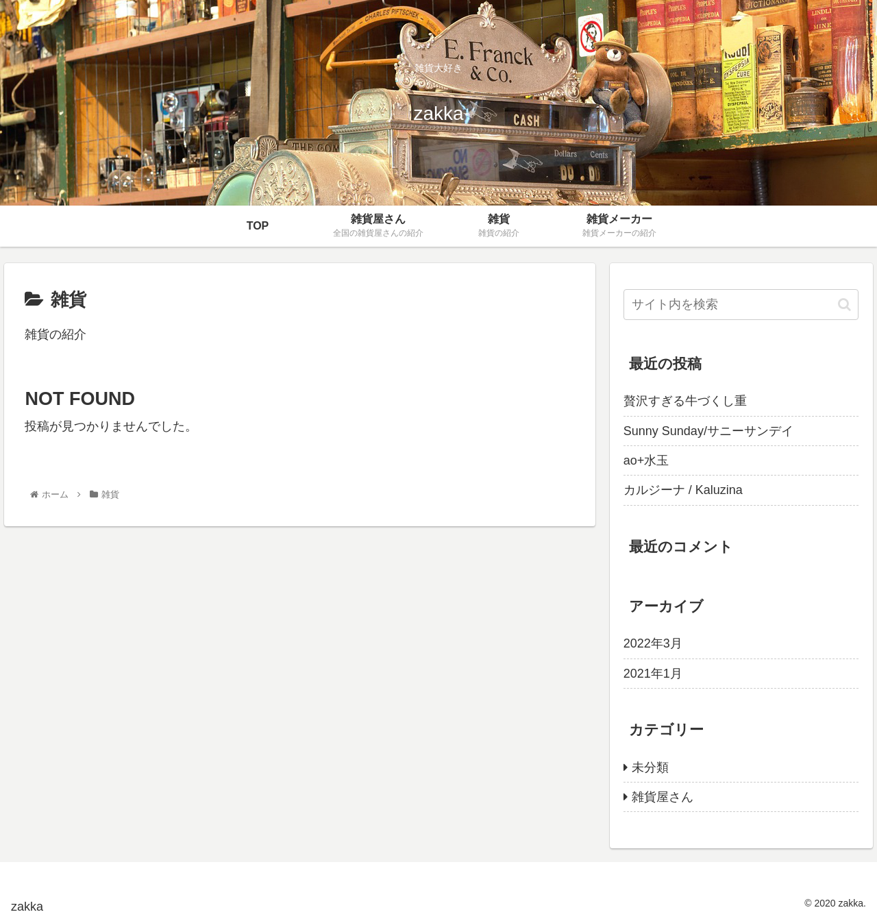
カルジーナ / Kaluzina (683, 490)
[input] (741, 304)
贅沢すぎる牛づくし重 (685, 401)
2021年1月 (652, 673)
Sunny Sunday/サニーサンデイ (708, 431)
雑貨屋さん (662, 797)
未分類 (650, 767)
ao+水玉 (646, 460)
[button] (844, 304)
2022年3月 (652, 643)
